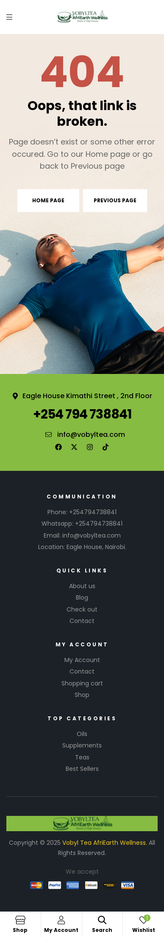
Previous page (115, 200)
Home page (48, 200)
